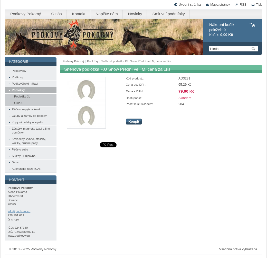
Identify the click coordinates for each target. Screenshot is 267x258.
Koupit (133, 121)
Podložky (93, 61)
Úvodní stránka (190, 4)
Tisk (259, 4)
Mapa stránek (220, 4)
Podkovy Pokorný (73, 61)
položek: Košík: (221, 30)
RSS (243, 4)
